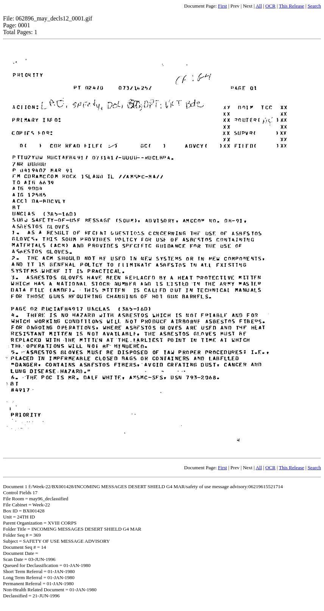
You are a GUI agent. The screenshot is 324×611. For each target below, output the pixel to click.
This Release (291, 6)
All (258, 6)
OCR (270, 6)
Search (314, 6)
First (222, 6)
